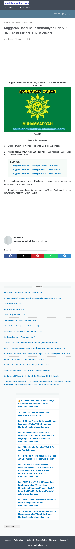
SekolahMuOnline (41, 545)
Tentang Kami (19, 540)
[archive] (12, 526)
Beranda (8, 540)
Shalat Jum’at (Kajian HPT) (13, 304)
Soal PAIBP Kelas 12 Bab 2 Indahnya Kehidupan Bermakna (24, 359)
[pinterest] (37, 256)
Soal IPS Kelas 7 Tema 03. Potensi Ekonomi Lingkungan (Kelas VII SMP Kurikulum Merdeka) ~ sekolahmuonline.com (37, 424)
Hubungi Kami (65, 540)
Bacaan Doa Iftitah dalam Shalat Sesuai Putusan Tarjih (23, 331)
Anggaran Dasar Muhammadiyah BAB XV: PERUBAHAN (36, 170)
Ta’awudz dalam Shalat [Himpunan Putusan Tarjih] (21, 326)
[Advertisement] (37, 61)
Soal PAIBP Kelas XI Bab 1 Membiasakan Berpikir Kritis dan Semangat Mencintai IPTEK (34, 348)
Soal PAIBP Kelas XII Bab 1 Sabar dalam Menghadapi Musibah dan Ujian (29, 365)
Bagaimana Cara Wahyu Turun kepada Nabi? (19, 337)
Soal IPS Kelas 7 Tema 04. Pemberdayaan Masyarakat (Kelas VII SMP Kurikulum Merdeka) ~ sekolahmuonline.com (37, 514)
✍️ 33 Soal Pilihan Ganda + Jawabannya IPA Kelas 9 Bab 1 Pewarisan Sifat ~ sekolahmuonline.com (36, 404)
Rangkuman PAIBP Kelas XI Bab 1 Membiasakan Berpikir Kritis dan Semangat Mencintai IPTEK (37, 354)
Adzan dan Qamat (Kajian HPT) (15, 315)
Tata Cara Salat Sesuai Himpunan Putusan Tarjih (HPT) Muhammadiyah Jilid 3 (31, 343)
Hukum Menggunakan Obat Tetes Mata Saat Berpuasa (23, 292)
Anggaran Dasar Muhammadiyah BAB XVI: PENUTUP (35, 166)
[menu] (7, 14)
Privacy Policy (41, 540)
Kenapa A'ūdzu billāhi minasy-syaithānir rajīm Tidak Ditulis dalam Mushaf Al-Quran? (33, 298)
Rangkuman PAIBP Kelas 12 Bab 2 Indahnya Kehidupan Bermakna (27, 370)
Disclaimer (53, 540)
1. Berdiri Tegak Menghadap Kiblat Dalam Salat (20, 320)
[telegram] (64, 256)
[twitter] (24, 256)
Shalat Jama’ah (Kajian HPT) (14, 309)
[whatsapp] (51, 256)
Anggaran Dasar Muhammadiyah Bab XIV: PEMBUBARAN (37, 174)
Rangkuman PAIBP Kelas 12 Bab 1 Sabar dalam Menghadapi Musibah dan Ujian (31, 376)
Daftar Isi (30, 540)
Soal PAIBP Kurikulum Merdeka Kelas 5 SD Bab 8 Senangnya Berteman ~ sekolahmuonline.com (37, 503)
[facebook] (10, 256)
